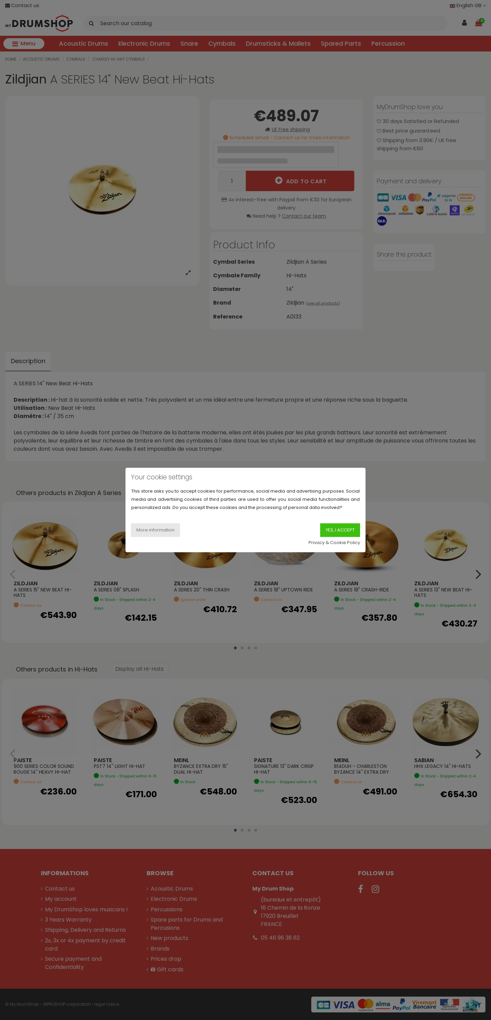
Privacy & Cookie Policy (334, 542)
